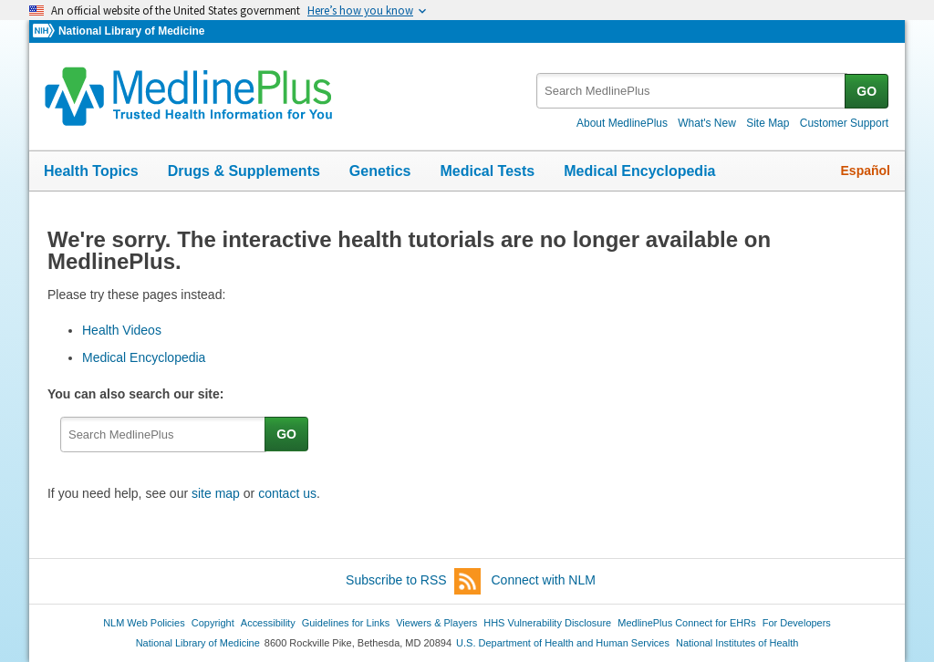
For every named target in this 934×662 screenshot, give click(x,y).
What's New (707, 123)
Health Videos (121, 330)
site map (216, 493)
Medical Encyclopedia (639, 171)
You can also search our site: (139, 394)
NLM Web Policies (144, 622)
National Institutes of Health (737, 642)
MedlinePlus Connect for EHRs (686, 622)
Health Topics (91, 171)
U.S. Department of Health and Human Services (562, 642)
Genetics (380, 171)
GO (866, 91)
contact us (287, 493)
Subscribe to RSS (413, 581)
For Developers (797, 622)
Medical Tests (487, 171)
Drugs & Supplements (244, 171)
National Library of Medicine (131, 31)
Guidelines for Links (345, 622)
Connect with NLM (544, 580)
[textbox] (691, 91)
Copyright (213, 622)
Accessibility (268, 622)
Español (865, 170)
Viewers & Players (436, 622)
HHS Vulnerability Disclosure (547, 622)
